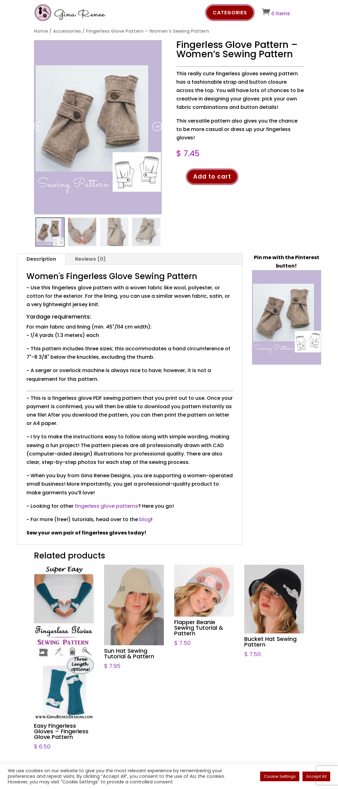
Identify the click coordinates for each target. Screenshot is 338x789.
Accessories (67, 31)
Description (41, 259)
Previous (35, 230)
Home (41, 31)
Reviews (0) (90, 259)
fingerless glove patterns (106, 506)
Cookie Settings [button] (280, 776)
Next (160, 230)
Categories (230, 12)
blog (145, 519)
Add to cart (212, 176)
